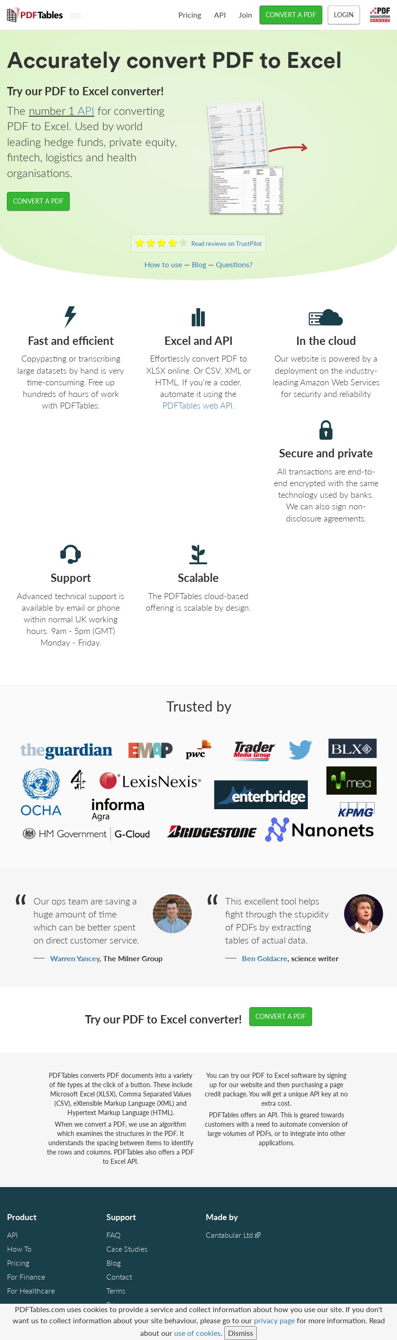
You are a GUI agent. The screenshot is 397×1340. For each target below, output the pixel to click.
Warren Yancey (74, 958)
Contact (119, 1276)
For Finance (26, 1276)
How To (19, 1248)
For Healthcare (31, 1290)
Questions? (234, 264)
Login (344, 15)
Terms (115, 1290)
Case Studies (127, 1248)
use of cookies (197, 1332)
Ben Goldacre (264, 958)
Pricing (189, 14)
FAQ (113, 1234)
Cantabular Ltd (229, 1234)
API (220, 14)
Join (245, 14)
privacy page (274, 1320)
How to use (163, 264)
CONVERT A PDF (291, 15)
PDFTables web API (198, 405)
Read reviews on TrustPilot (226, 243)
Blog (199, 264)
